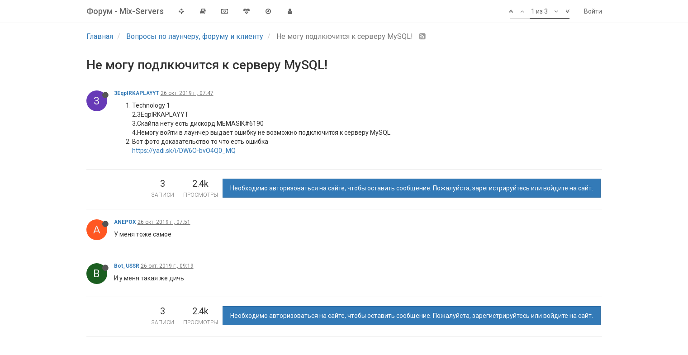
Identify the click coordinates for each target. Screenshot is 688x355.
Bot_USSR (126, 266)
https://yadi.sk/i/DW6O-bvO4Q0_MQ (184, 150)
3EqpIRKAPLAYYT (136, 93)
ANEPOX (125, 222)
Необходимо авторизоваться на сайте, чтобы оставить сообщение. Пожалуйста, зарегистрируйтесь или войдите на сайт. (411, 188)
